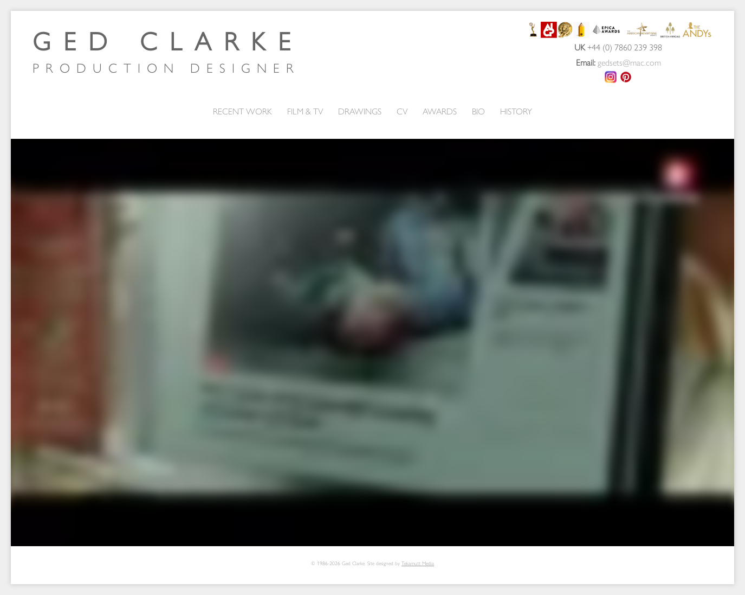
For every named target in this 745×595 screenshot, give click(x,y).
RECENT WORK (242, 111)
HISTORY (516, 111)
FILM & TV (305, 111)
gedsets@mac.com (629, 62)
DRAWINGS (359, 111)
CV (402, 111)
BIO (478, 111)
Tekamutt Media (417, 563)
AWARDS (440, 111)
